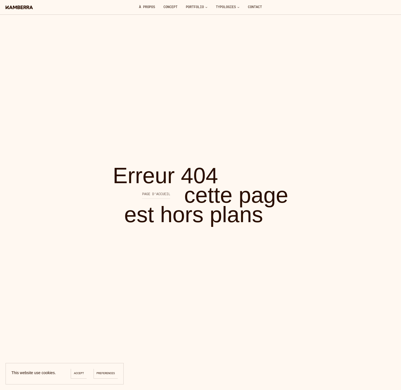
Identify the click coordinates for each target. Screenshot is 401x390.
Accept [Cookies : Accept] (79, 374)
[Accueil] (19, 7)
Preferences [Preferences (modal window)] (106, 374)
